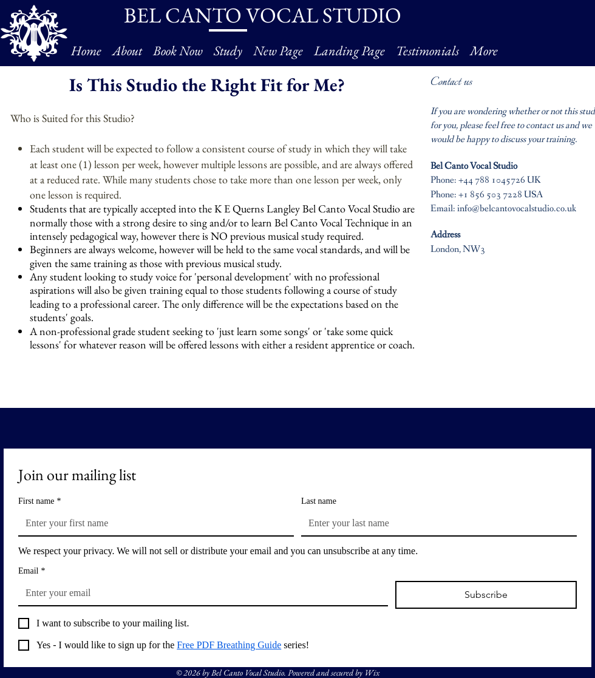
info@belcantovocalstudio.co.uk (516, 208)
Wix (371, 672)
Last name (318, 501)
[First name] (152, 523)
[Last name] (435, 523)
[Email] (199, 593)
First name (39, 501)
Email (31, 571)
